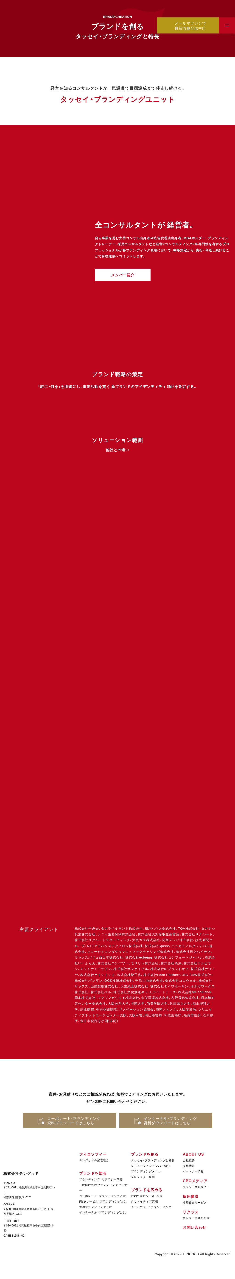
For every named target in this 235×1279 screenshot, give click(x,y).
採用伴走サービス (195, 1202)
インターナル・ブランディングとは (102, 1212)
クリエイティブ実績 (144, 1201)
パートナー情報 (193, 1171)
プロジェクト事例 (143, 1177)
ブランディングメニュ (146, 1171)
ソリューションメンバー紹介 (150, 1166)
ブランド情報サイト (196, 1187)
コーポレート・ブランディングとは (102, 1196)
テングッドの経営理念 (94, 1160)
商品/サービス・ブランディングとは (103, 1201)
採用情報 (189, 1166)
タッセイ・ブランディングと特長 (153, 1160)
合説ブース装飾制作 (196, 1218)
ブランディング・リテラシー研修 (101, 1179)
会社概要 (189, 1160)
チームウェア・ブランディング (151, 1207)
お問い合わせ (194, 1227)
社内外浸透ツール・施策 (147, 1196)
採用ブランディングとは (95, 1207)
